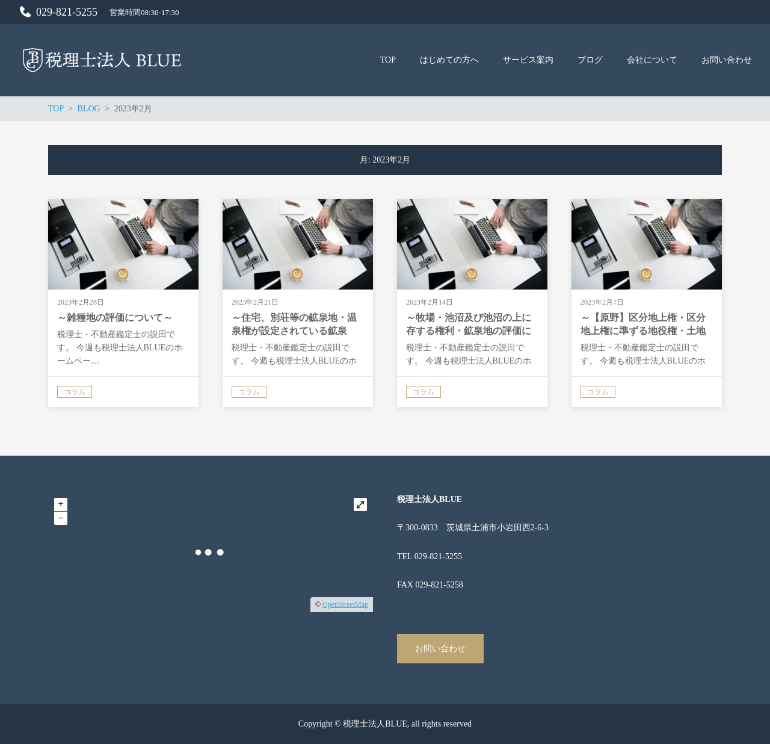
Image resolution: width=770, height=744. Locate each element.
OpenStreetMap (345, 604)
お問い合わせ (440, 648)
